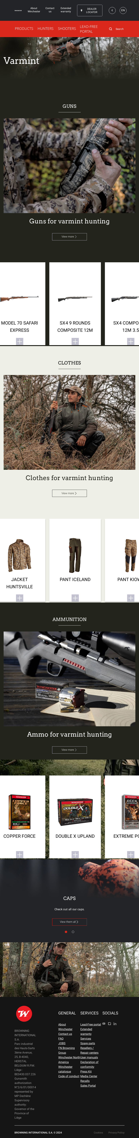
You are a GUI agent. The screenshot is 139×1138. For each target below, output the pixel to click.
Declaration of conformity (89, 1064)
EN (123, 10)
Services (85, 1038)
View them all (69, 921)
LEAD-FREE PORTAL (89, 29)
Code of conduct (68, 1076)
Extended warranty (86, 1031)
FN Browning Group (66, 1050)
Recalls (85, 1081)
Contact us (65, 1034)
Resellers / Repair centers (89, 1050)
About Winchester (65, 1027)
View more (70, 236)
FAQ (61, 1038)
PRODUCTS (24, 28)
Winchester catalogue (65, 1069)
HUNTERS (46, 28)
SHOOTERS (67, 28)
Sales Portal (88, 1085)
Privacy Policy (116, 1132)
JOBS (62, 1043)
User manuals (89, 1057)
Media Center (88, 1076)
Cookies (98, 1132)
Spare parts (87, 1043)
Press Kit (86, 1071)
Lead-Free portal (90, 1024)
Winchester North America (69, 1060)
